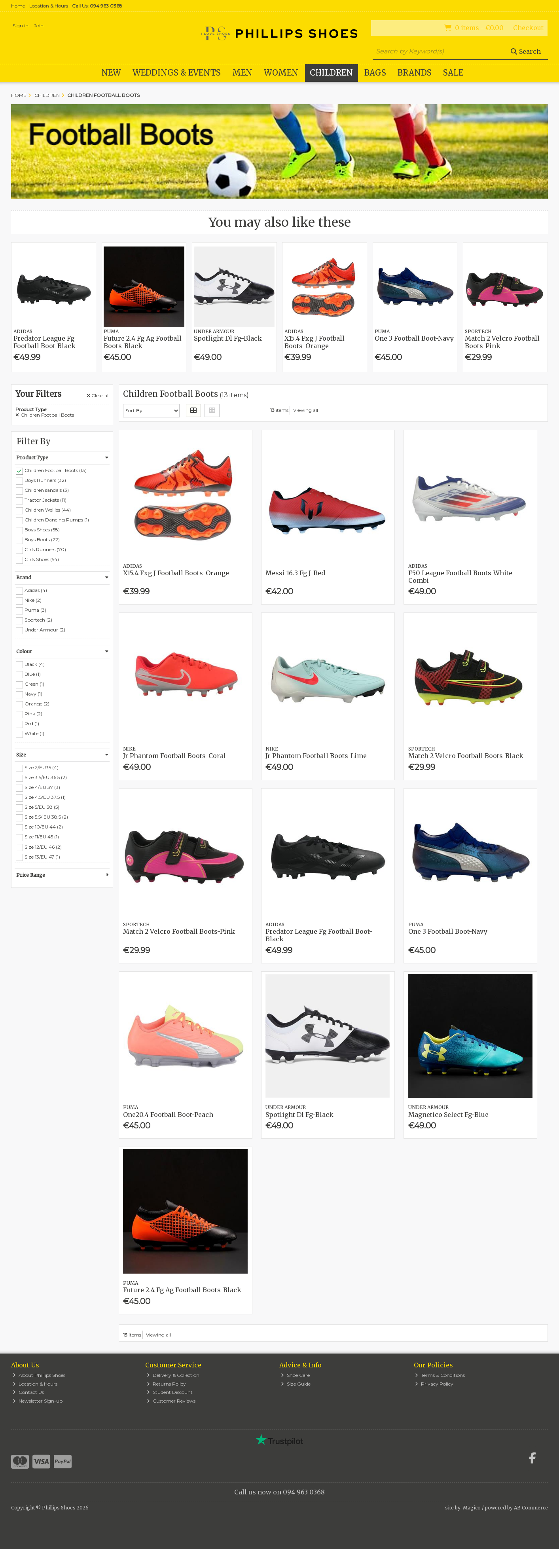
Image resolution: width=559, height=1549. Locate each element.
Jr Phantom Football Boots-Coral (174, 756)
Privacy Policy (434, 1384)
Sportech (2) (38, 620)
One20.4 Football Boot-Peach (168, 1115)
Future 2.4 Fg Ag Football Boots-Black (143, 342)
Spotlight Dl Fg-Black (228, 338)
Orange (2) (37, 704)
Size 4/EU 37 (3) (42, 787)
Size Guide (296, 1384)
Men (242, 73)
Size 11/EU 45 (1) (42, 837)
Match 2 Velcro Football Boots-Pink (502, 342)
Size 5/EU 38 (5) (42, 807)
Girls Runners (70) (45, 549)
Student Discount (170, 1392)
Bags (375, 73)
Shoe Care (295, 1375)
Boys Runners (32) (45, 480)
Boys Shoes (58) (42, 530)
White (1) (34, 733)
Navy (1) (33, 694)
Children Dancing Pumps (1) (57, 520)
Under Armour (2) (45, 630)
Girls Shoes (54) (42, 559)
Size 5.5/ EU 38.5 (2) (46, 817)
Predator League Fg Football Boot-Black (44, 342)
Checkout (528, 28)
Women (281, 73)
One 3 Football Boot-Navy (414, 338)
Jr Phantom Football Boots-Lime (316, 756)
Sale (453, 73)
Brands (415, 73)
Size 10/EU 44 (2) (44, 827)
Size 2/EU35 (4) (42, 767)
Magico (472, 1508)
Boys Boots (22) (42, 539)
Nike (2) (33, 600)
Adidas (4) (36, 590)
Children (331, 73)
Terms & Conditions (440, 1375)
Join (39, 25)
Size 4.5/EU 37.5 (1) (45, 797)
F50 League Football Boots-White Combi (460, 576)
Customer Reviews (171, 1401)
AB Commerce (531, 1508)
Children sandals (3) (47, 490)
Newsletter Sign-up (38, 1401)
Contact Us (28, 1392)
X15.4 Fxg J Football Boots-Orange (314, 342)
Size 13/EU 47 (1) (42, 856)
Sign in (20, 25)
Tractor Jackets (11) (45, 500)
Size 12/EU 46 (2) (43, 846)
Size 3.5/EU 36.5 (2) (46, 777)
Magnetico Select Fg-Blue (448, 1115)
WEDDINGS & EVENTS (177, 73)
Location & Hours (48, 6)
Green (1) (34, 684)
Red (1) (32, 723)
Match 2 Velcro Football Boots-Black (465, 756)
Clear (98, 395)
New (111, 73)
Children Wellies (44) (48, 510)
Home (18, 6)
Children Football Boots (44, 415)
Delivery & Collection (173, 1375)
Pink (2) (33, 714)
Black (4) (35, 664)
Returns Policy (166, 1384)
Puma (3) (35, 610)
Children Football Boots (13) (56, 470)
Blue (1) (33, 674)
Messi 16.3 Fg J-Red (295, 573)
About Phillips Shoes (39, 1375)
